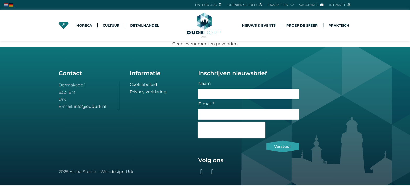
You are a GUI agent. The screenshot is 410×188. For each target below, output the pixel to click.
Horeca (84, 25)
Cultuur (111, 25)
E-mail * (206, 104)
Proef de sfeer (302, 25)
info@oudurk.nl (90, 106)
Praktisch (338, 25)
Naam (204, 83)
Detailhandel (144, 25)
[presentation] (231, 130)
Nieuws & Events (259, 25)
